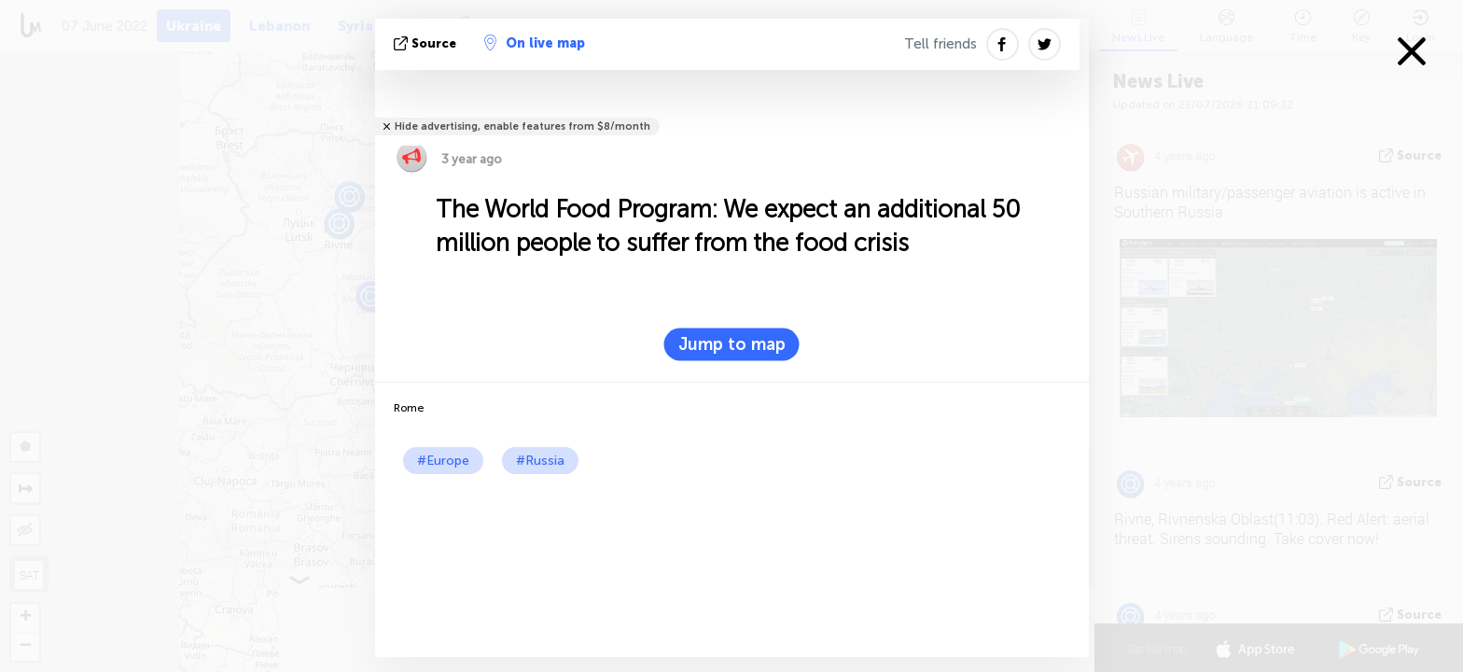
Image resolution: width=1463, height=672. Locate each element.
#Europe (443, 461)
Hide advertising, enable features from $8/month (522, 126)
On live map (534, 43)
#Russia (540, 461)
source (426, 43)
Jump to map (732, 344)
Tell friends (940, 43)
